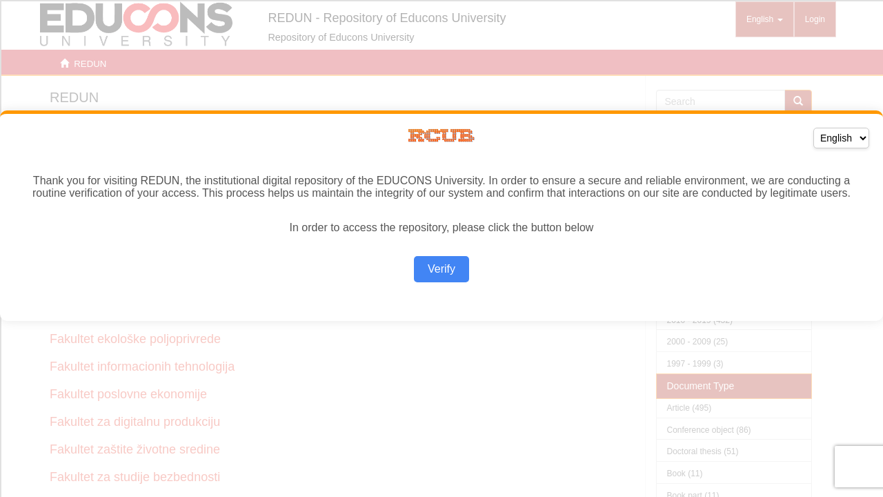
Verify (441, 269)
